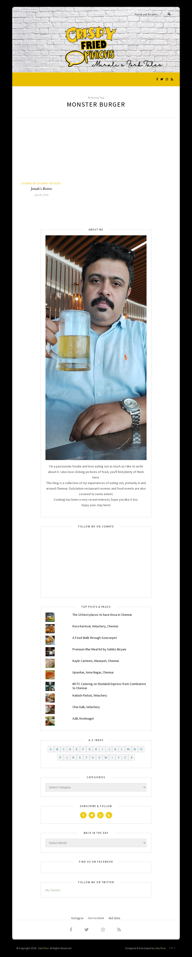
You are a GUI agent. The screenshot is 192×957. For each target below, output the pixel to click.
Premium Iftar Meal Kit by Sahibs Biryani (99, 649)
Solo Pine (43, 948)
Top (172, 948)
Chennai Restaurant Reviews (41, 183)
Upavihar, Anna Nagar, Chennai (93, 672)
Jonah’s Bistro (41, 188)
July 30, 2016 (41, 195)
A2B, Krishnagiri (83, 718)
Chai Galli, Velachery (86, 707)
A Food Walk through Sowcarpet (94, 638)
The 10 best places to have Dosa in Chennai (102, 615)
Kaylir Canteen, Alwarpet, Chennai (95, 661)
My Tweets (52, 890)
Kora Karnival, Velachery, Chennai (95, 626)
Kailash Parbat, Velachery (89, 695)
